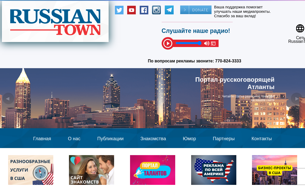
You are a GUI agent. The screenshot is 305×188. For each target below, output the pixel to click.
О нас (74, 138)
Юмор (189, 138)
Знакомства (153, 138)
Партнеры (224, 138)
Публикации (110, 138)
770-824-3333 (228, 61)
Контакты (261, 138)
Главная (42, 138)
